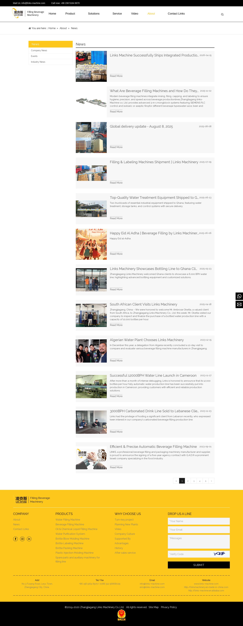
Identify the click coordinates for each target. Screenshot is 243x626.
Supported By (123, 538)
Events (34, 56)
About (16, 519)
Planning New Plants (126, 524)
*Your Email (176, 529)
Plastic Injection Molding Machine (74, 552)
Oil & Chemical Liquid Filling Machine (76, 529)
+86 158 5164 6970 (70, 3)
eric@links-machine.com (152, 587)
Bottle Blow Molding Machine (72, 538)
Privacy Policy (169, 607)
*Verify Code (177, 554)
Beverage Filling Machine (69, 524)
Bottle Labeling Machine (69, 543)
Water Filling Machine (67, 519)
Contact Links (21, 529)
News (16, 524)
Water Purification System (70, 533)
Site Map (154, 607)
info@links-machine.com (33, 3)
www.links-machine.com (206, 584)
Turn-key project (124, 519)
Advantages (122, 543)
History (119, 548)
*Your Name (176, 521)
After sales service (125, 552)
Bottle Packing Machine (68, 548)
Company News (39, 50)
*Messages (176, 538)
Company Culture (125, 533)
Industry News (38, 62)
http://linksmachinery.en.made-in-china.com (206, 587)
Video (118, 529)
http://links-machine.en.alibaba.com (206, 590)
